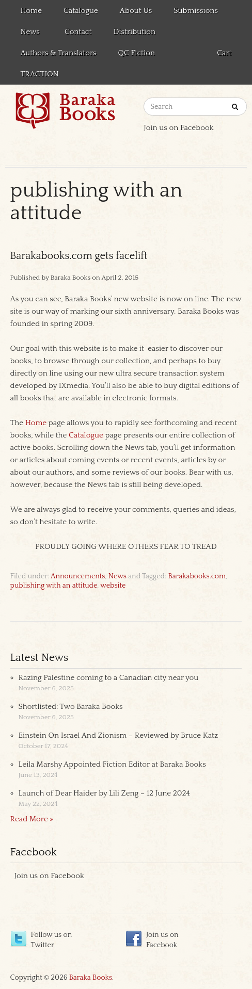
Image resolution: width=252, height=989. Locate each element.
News (28, 33)
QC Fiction (136, 52)
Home (31, 10)
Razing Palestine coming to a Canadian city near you (109, 677)
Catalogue (81, 10)
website (112, 585)
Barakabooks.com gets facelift (79, 256)
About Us (136, 10)
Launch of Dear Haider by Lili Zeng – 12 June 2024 (105, 793)
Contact (78, 31)
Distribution (134, 31)
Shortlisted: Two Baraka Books (71, 706)
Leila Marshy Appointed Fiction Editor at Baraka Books (112, 764)
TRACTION (40, 74)
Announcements (78, 576)
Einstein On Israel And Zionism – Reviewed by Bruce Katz (118, 735)
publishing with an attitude (54, 585)
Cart (224, 52)
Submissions (196, 10)
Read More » (32, 819)
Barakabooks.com (196, 576)
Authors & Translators (59, 52)
